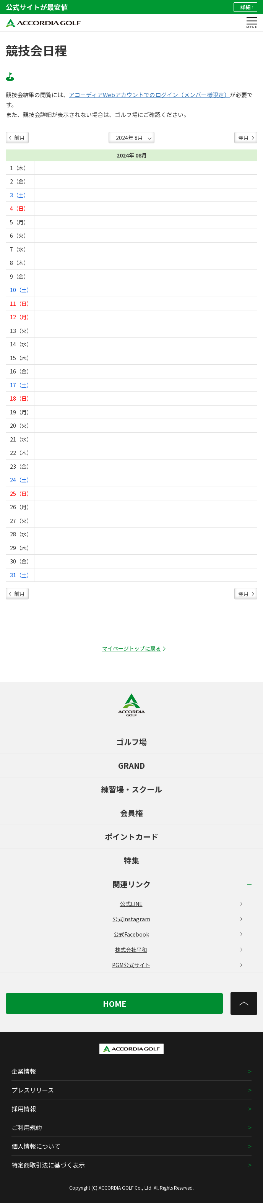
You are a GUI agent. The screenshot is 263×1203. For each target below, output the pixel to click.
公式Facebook (178, 934)
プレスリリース (32, 1089)
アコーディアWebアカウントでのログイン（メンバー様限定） (149, 95)
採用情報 (23, 1108)
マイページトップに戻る (131, 648)
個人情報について (35, 1146)
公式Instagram (177, 919)
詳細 (246, 7)
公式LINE (181, 904)
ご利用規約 (26, 1127)
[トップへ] (244, 1003)
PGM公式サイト (177, 965)
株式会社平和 (178, 949)
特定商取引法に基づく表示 (48, 1164)
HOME (114, 1003)
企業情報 (23, 1071)
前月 (19, 137)
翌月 (243, 137)
